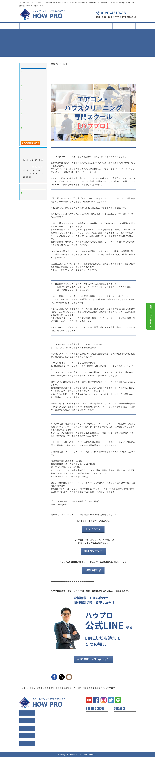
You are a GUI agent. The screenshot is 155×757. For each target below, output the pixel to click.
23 (27, 174)
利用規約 (118, 726)
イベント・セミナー (94, 734)
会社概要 (118, 722)
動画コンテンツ (93, 551)
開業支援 (90, 718)
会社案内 (124, 26)
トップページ (31, 25)
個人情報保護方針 (121, 730)
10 (30, 167)
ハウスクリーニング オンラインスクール (85, 64)
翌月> (38, 180)
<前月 (28, 180)
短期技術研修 (93, 570)
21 (42, 170)
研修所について (93, 730)
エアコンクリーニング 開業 (66, 508)
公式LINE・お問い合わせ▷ (93, 659)
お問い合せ (119, 734)
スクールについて (54, 26)
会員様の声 (119, 718)
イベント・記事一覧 (101, 25)
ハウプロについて (93, 714)
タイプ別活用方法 (77, 26)
